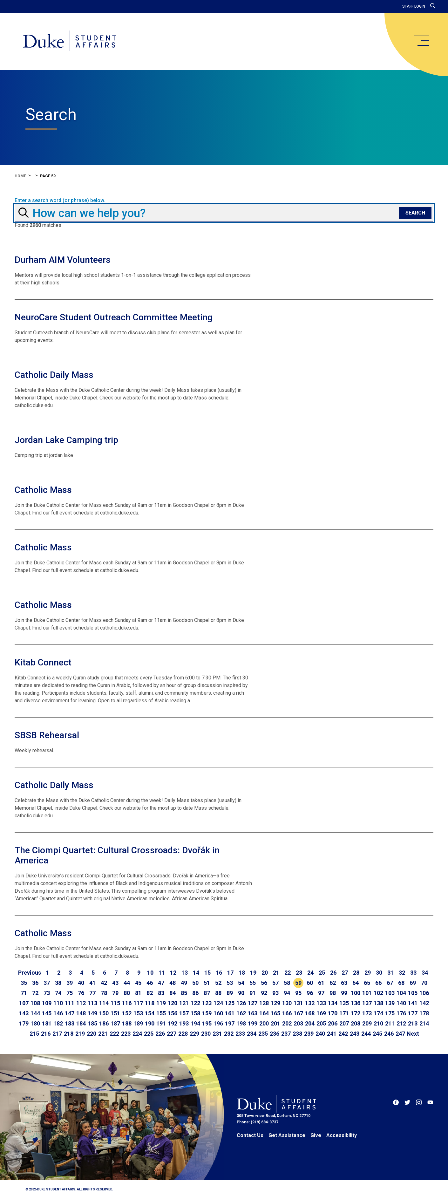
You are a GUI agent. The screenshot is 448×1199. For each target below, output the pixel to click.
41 (92, 982)
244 (366, 1033)
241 (331, 1033)
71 (24, 993)
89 (230, 993)
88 (218, 993)
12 (173, 972)
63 (344, 982)
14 (196, 972)
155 (161, 1013)
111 (69, 1003)
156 (172, 1013)
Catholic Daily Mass (54, 375)
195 (207, 1023)
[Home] (69, 41)
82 (149, 993)
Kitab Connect (43, 662)
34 (425, 972)
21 (276, 972)
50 (195, 982)
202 (287, 1023)
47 (161, 982)
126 (241, 1003)
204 (310, 1023)
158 (195, 1013)
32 (402, 972)
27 (345, 972)
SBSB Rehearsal (47, 735)
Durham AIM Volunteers (63, 260)
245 (377, 1033)
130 (287, 1003)
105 (412, 993)
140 (401, 1003)
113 (92, 1003)
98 (332, 993)
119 (161, 1003)
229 (194, 1033)
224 (137, 1033)
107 (24, 1003)
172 (355, 1013)
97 (321, 993)
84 (172, 993)
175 (390, 1013)
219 (80, 1033)
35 (24, 982)
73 (47, 993)
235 (263, 1033)
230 (206, 1033)
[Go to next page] (413, 1034)
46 (149, 982)
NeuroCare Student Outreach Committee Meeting (114, 317)
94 (287, 993)
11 (162, 972)
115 (115, 1003)
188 (127, 1023)
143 (24, 1013)
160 (218, 1013)
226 (160, 1033)
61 (321, 982)
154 (149, 1013)
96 (310, 993)
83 (161, 993)
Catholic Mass (43, 490)
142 (424, 1003)
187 (115, 1023)
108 (35, 1003)
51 (207, 982)
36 (35, 982)
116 (127, 1003)
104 (401, 993)
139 (390, 1003)
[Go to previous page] (29, 973)
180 (35, 1023)
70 (424, 982)
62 (332, 982)
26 (333, 972)
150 (104, 1013)
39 (69, 982)
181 (46, 1023)
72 (35, 993)
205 (321, 1023)
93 (275, 993)
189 (138, 1023)
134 (332, 1003)
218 (68, 1033)
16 (219, 972)
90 (241, 993)
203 (298, 1023)
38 (58, 982)
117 (138, 1003)
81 (138, 993)
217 (57, 1033)
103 (390, 993)
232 (229, 1033)
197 (229, 1023)
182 (58, 1023)
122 (195, 1003)
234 (251, 1033)
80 (127, 993)
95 (298, 993)
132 (310, 1003)
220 (91, 1033)
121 (184, 1003)
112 (81, 1003)
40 (81, 982)
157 (184, 1013)
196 (218, 1023)
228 (183, 1033)
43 (115, 982)
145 (46, 1013)
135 (344, 1003)
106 (424, 993)
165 (275, 1013)
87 (207, 993)
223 (126, 1033)
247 (400, 1033)
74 (58, 993)
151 (115, 1013)
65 (367, 982)
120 (172, 1003)
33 (413, 972)
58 (287, 982)
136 (355, 1003)
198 (241, 1023)
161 (229, 1013)
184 (81, 1023)
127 (252, 1003)
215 (34, 1033)
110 (58, 1003)
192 (172, 1023)
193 (184, 1023)
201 (275, 1023)
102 (378, 993)
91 (252, 993)
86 (195, 993)
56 (264, 982)
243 (354, 1033)
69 (413, 982)
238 (297, 1033)
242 (343, 1033)
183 (69, 1023)
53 (230, 982)
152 (127, 1013)
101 (367, 993)
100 (355, 993)
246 (389, 1033)
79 (115, 993)
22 (287, 972)
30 (379, 972)
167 (298, 1013)
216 (46, 1033)
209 (367, 1023)
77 (92, 993)
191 (161, 1023)
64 (355, 982)
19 (253, 972)
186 (104, 1023)
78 (104, 993)
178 (424, 1013)
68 (401, 982)
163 (252, 1013)
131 (298, 1003)
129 (275, 1003)
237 (286, 1033)
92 (264, 993)
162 (241, 1013)
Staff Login (413, 6)
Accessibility (341, 1135)
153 (138, 1013)
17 (230, 972)
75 (69, 993)
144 (35, 1013)
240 (320, 1033)
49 (184, 982)
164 (264, 1013)
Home (20, 176)
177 (412, 1013)
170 (332, 1013)
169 (321, 1013)
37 (47, 982)
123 (207, 1003)
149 (92, 1013)
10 (150, 972)
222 (114, 1033)
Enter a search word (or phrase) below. (60, 200)
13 (184, 972)
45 (138, 982)
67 (390, 982)
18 (242, 972)
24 (310, 972)
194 (195, 1023)
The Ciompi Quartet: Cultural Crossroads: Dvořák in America (117, 855)
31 (390, 972)
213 (412, 1023)
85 (184, 993)
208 (355, 1023)
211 (390, 1023)
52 (218, 982)
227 (171, 1033)
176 (401, 1013)
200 (264, 1023)
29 (367, 972)
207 (344, 1023)
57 (275, 982)
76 (81, 993)
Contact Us (250, 1135)
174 (378, 1013)
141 (412, 1003)
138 (378, 1003)
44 (127, 982)
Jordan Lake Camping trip (66, 440)
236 (274, 1033)
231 (217, 1033)
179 (24, 1023)
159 (207, 1013)
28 (356, 972)
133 (321, 1003)
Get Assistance (286, 1135)
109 (46, 1003)
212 (401, 1023)
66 (378, 982)
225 (148, 1033)
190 (149, 1023)
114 (104, 1003)
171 (344, 1013)
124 (218, 1003)
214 (424, 1023)
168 (310, 1013)
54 (241, 982)
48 (172, 982)
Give (315, 1135)
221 (103, 1033)
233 (240, 1033)
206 (332, 1023)
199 (252, 1023)
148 (81, 1013)
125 (229, 1003)
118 (149, 1003)
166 (287, 1013)
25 (322, 972)
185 (92, 1023)
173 (367, 1013)
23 (299, 972)
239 (309, 1033)
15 (207, 972)
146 (58, 1013)
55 (252, 982)
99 (344, 993)
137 (367, 1003)
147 (69, 1013)
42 (104, 982)
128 (264, 1003)
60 (310, 982)
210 (378, 1023)
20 (264, 972)
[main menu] (421, 41)
